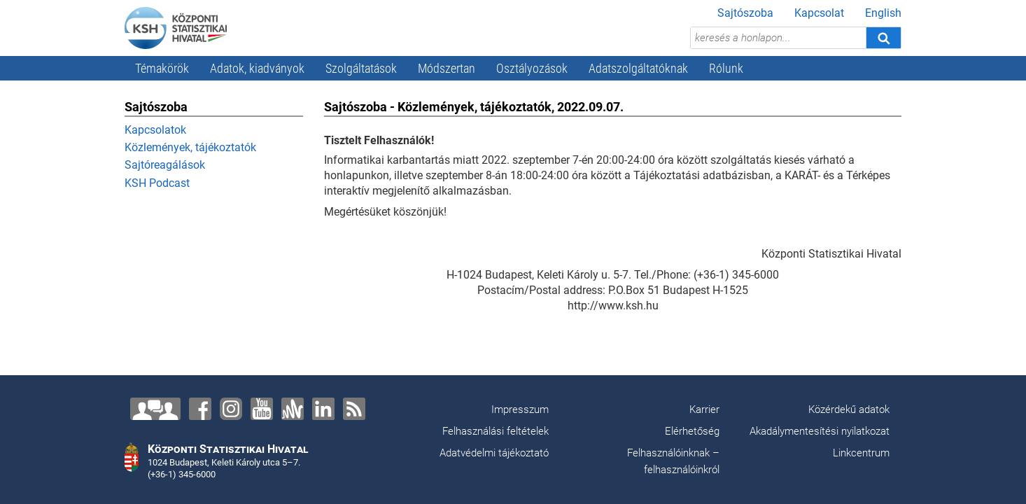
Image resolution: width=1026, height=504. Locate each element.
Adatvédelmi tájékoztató (494, 453)
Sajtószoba (745, 13)
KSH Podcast (157, 183)
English (883, 13)
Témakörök (162, 68)
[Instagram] (231, 409)
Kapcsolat (819, 13)
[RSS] (354, 409)
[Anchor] (292, 409)
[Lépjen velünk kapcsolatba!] (155, 409)
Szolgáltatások (361, 68)
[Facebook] (200, 409)
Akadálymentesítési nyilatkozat (820, 431)
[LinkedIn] (323, 409)
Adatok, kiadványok (257, 68)
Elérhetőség (692, 431)
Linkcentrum (861, 453)
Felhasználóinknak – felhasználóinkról (673, 461)
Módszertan (446, 68)
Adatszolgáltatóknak (638, 68)
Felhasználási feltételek (495, 431)
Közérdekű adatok (849, 409)
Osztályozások (532, 68)
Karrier (704, 409)
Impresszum (520, 409)
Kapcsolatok (155, 129)
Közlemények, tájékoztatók (190, 147)
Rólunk (726, 68)
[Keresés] (883, 37)
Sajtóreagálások (165, 165)
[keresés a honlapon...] (778, 37)
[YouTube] (262, 409)
